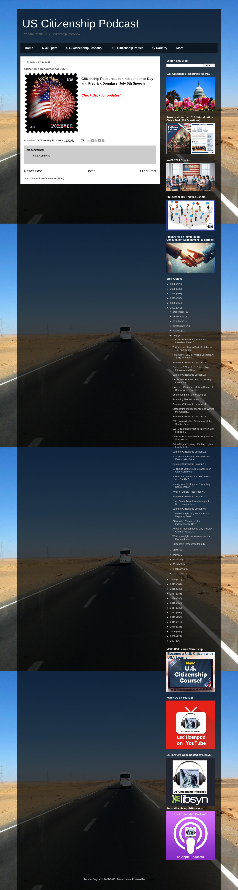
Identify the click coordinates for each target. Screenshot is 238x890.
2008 (173, 636)
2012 (173, 617)
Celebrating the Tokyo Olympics (189, 394)
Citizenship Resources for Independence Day (117, 79)
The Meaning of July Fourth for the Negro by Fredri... (190, 515)
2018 (173, 588)
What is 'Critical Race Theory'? (188, 491)
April (176, 559)
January (177, 573)
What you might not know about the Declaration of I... (191, 538)
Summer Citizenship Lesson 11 (189, 464)
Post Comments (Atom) (51, 178)
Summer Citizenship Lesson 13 (189, 416)
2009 (173, 631)
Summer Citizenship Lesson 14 (189, 404)
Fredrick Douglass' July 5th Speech (116, 83)
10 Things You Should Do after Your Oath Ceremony (191, 470)
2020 (173, 579)
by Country (159, 48)
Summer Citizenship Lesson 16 (189, 362)
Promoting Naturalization (185, 399)
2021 (173, 307)
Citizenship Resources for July (188, 544)
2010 (173, 626)
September (179, 326)
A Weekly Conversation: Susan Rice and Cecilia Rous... (191, 478)
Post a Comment (41, 155)
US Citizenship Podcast (80, 23)
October (177, 321)
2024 (173, 293)
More (179, 48)
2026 (173, 284)
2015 (173, 603)
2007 (173, 640)
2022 (173, 303)
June (176, 549)
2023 (173, 298)
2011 (173, 622)
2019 (173, 584)
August (177, 330)
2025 (173, 288)
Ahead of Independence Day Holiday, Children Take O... (192, 530)
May (175, 554)
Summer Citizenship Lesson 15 (189, 374)
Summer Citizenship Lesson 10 (189, 496)
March (177, 564)
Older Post (148, 171)
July (175, 335)
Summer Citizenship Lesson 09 (189, 508)
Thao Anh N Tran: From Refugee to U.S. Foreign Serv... (191, 502)
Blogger (150, 879)
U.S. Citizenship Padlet (127, 48)
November (179, 316)
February (178, 568)
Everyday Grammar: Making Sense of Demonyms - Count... (192, 388)
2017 (173, 593)
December (179, 311)
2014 (173, 607)
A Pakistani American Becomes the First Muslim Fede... (191, 458)
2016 (173, 598)
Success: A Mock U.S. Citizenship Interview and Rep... (190, 369)
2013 (173, 612)
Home (29, 48)
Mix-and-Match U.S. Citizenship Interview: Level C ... (189, 341)
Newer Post (33, 171)
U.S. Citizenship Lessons (84, 48)
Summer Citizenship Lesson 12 (189, 451)
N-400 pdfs (49, 48)
